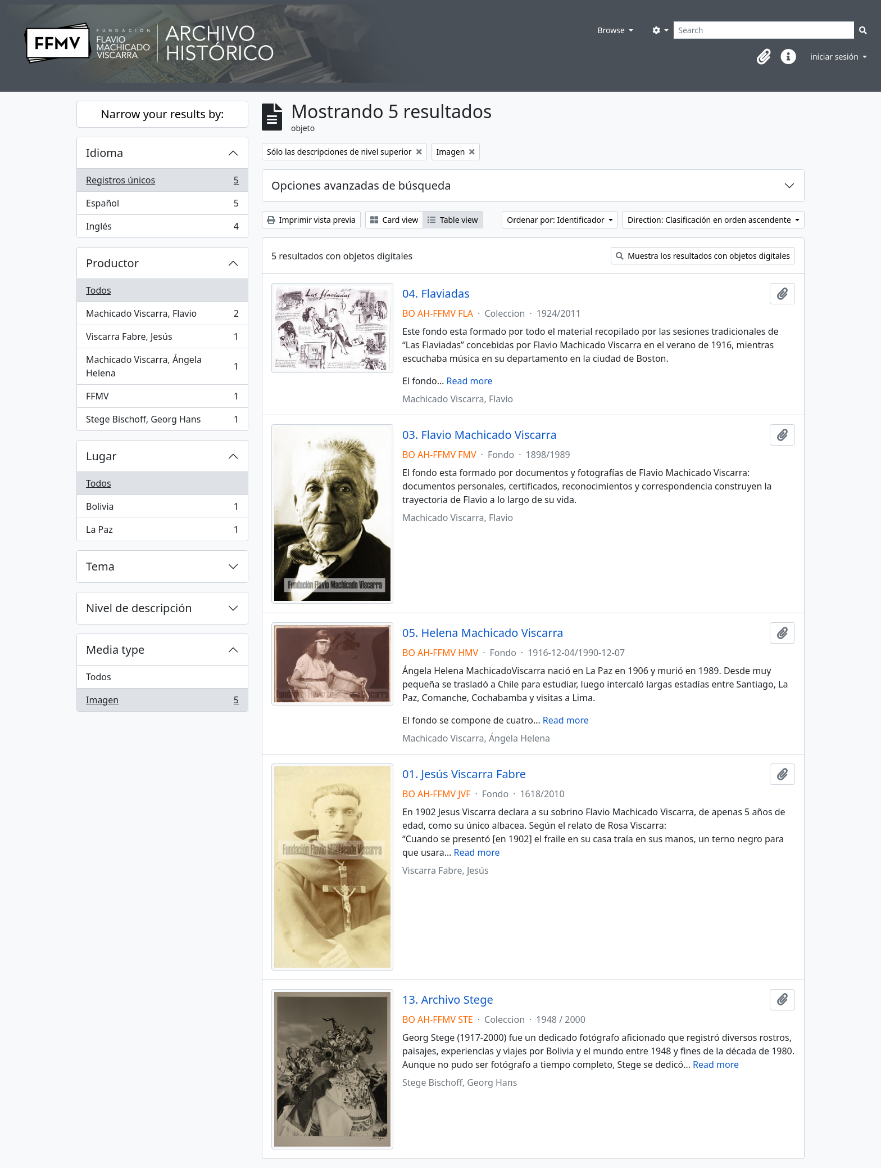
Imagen (162, 702)
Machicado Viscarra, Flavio (162, 316)
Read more (470, 381)
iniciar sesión (835, 56)
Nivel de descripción (139, 608)
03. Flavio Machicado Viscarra (479, 435)
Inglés (162, 228)
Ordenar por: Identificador (556, 219)
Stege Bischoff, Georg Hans (162, 421)
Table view (453, 219)
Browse (611, 30)
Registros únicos (162, 182)
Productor (112, 263)
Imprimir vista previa (311, 219)
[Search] (764, 30)
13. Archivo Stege (447, 1000)
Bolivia (162, 509)
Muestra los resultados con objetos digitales (703, 255)
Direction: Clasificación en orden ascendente (710, 219)
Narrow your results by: (162, 114)
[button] (763, 56)
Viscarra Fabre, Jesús (162, 339)
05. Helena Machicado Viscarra (483, 633)
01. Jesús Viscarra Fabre (464, 774)
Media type (115, 649)
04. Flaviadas (436, 293)
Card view (394, 219)
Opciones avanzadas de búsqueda (361, 185)
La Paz (162, 532)
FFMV (162, 398)
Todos (98, 290)
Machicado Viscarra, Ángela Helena (162, 366)
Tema (100, 566)
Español (162, 205)
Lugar (101, 456)
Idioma (104, 152)
